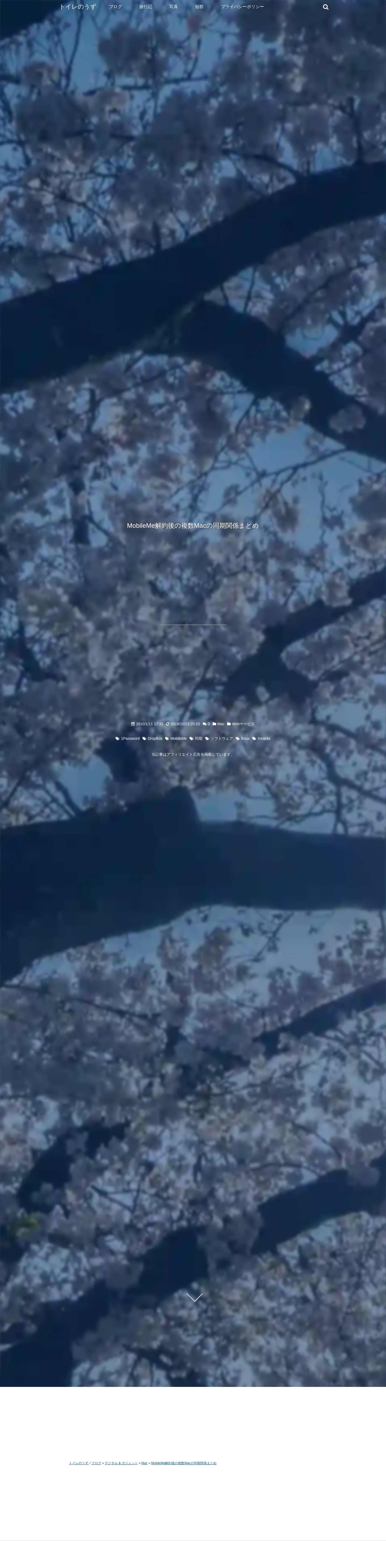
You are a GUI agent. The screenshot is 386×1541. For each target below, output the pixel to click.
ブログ (115, 6)
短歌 (199, 6)
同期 (198, 738)
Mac (220, 724)
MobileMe (178, 738)
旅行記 (145, 6)
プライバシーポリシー (242, 6)
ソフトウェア (221, 738)
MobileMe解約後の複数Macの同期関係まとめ (193, 525)
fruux (245, 738)
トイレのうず (77, 6)
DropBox (155, 738)
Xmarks (264, 738)
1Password (130, 738)
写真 (173, 6)
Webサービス (243, 724)
